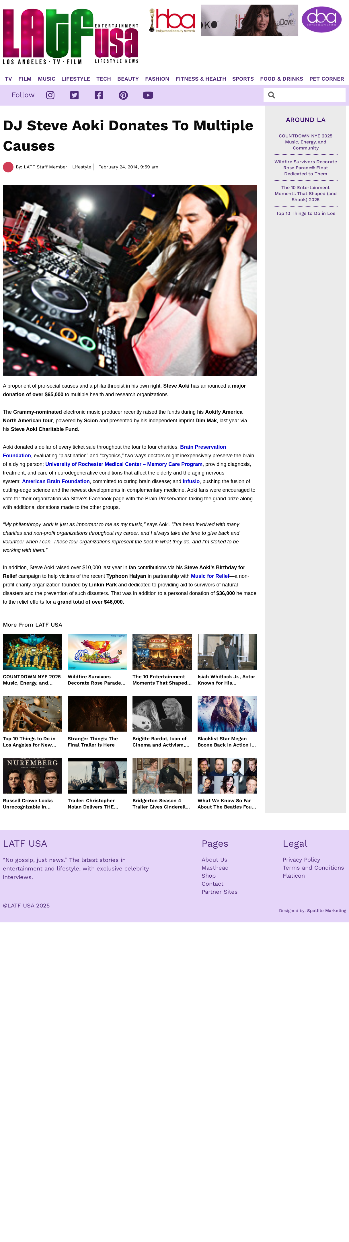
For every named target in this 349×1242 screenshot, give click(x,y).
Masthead (215, 867)
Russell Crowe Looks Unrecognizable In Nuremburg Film (28, 804)
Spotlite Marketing (326, 910)
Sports (243, 79)
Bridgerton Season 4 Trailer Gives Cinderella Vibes (160, 804)
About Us (214, 859)
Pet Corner (326, 79)
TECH (103, 79)
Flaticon (294, 875)
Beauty (128, 79)
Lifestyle (75, 79)
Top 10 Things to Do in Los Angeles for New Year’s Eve (29, 742)
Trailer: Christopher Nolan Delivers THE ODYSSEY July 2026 (91, 804)
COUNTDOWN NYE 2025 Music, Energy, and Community (32, 680)
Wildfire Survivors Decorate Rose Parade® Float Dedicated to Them (96, 680)
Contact (212, 883)
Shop (209, 875)
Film (25, 79)
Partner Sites (220, 891)
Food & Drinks (281, 79)
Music (46, 79)
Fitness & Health (201, 79)
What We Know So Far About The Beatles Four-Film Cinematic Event (227, 804)
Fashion (157, 79)
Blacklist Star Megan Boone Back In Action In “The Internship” (226, 742)
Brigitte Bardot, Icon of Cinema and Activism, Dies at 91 (159, 742)
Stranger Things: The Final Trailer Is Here (93, 742)
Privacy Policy (301, 859)
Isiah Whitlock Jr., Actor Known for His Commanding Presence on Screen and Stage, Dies (226, 680)
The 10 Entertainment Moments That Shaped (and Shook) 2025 (159, 680)
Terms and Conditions (313, 867)
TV (8, 79)
